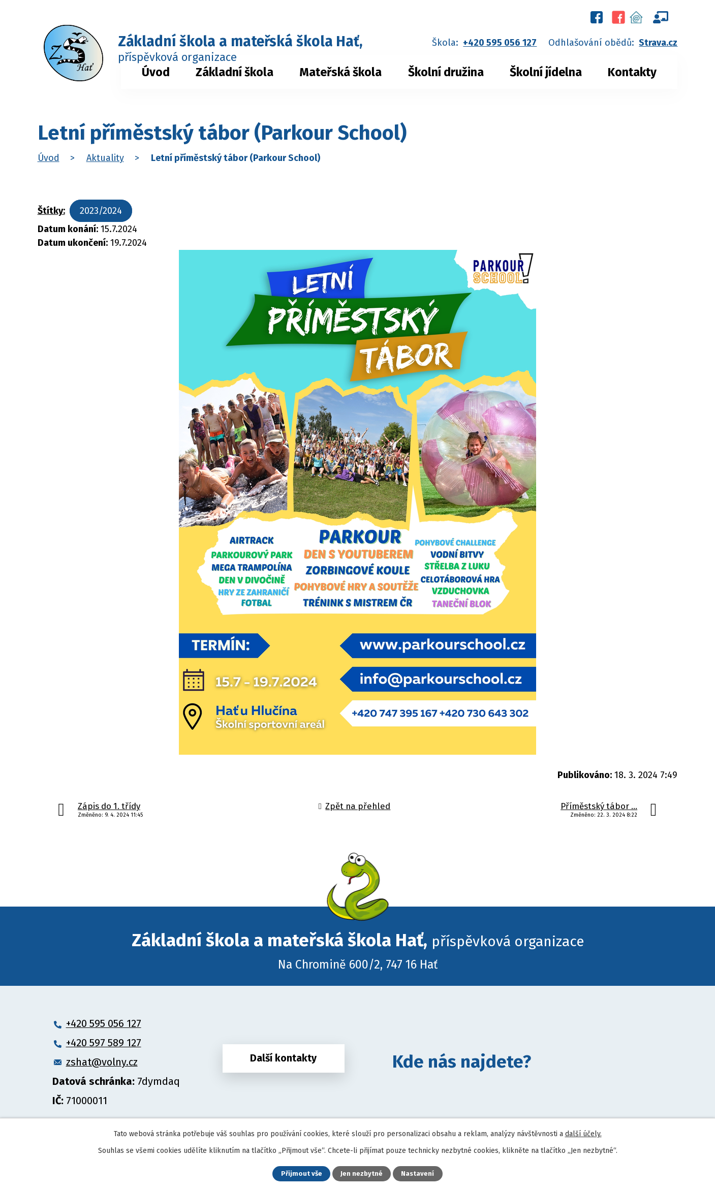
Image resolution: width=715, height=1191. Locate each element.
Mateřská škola (340, 72)
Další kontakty (283, 1061)
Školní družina (446, 72)
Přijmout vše (300, 1173)
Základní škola (234, 72)
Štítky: (51, 210)
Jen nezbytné (362, 1173)
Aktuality (105, 158)
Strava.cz (658, 42)
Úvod (156, 72)
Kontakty (632, 72)
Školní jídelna (546, 72)
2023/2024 (101, 210)
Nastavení (419, 1173)
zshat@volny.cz (102, 1062)
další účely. (583, 1133)
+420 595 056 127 (500, 42)
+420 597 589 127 (103, 1043)
